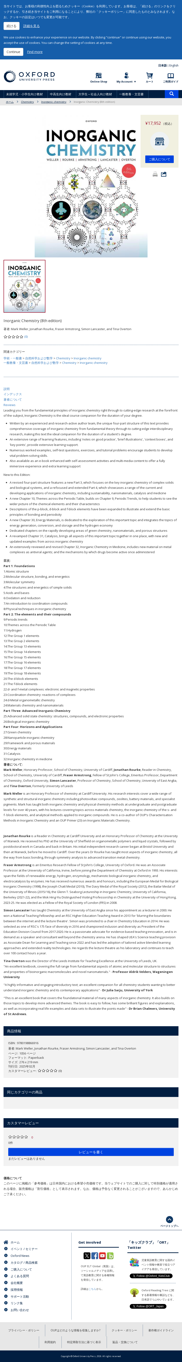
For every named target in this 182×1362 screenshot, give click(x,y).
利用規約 (50, 1342)
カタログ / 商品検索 (24, 1262)
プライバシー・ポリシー (23, 1330)
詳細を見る (31, 26)
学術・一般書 (13, 358)
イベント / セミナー (24, 1249)
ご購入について (159, 159)
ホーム (10, 102)
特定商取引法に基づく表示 (84, 1342)
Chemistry (27, 102)
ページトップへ (169, 1226)
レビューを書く (91, 1152)
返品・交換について (125, 1342)
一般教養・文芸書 (131, 94)
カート (150, 81)
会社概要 (17, 1283)
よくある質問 (20, 1276)
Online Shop (98, 81)
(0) (26, 336)
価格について (13, 1178)
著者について (13, 399)
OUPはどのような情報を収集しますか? (75, 1330)
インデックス (13, 394)
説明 (7, 389)
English (173, 65)
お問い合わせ (20, 1310)
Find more (35, 52)
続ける (11, 26)
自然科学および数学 (39, 358)
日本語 (162, 65)
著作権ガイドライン (161, 1330)
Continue (13, 52)
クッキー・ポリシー (124, 1330)
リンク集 (17, 1303)
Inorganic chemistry (53, 102)
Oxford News (20, 1256)
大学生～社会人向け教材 (95, 94)
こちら (92, 1289)
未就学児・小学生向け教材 (24, 94)
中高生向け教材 (60, 94)
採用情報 (17, 1289)
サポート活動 (20, 1296)
